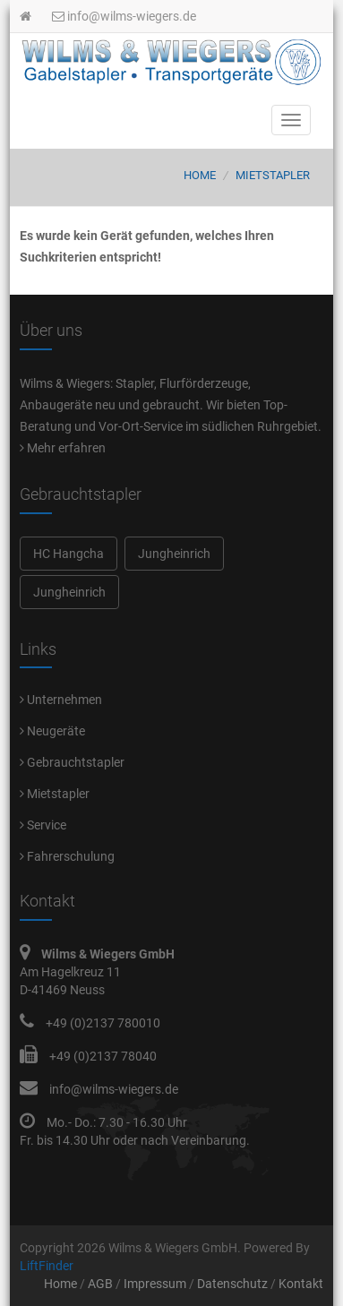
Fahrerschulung (67, 856)
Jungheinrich (174, 553)
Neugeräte (52, 731)
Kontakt (301, 1283)
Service (43, 825)
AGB (100, 1283)
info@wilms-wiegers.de (124, 16)
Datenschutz (232, 1283)
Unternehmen (61, 699)
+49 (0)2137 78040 (103, 1056)
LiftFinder (46, 1266)
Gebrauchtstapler (72, 762)
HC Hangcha (68, 553)
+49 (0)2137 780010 (103, 1023)
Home (200, 175)
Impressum (155, 1283)
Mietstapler (273, 175)
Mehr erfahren (63, 448)
